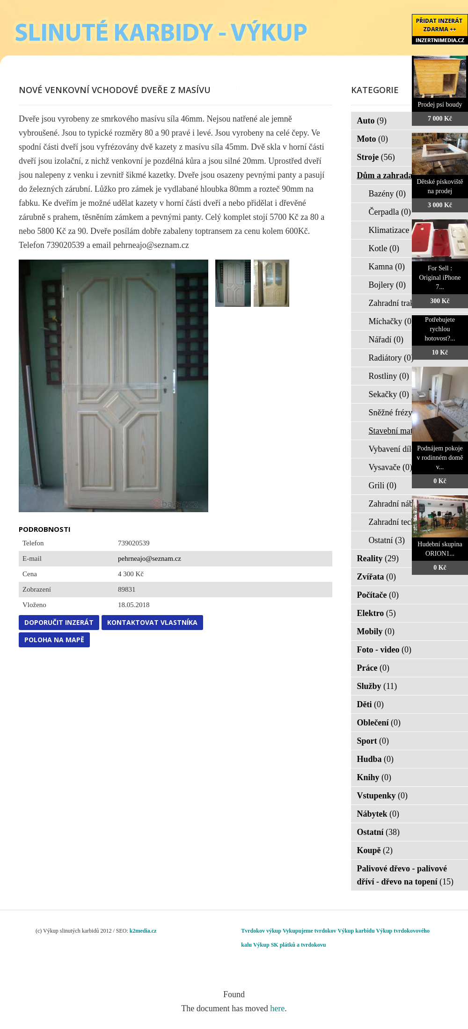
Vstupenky (382, 795)
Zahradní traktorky (406, 303)
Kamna (387, 266)
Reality (378, 558)
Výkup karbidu (356, 931)
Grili (383, 485)
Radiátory (391, 357)
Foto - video (384, 649)
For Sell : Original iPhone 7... (440, 277)
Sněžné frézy (396, 412)
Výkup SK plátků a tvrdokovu (289, 945)
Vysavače (390, 467)
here (277, 1008)
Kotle (384, 248)
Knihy (374, 777)
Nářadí (386, 339)
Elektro (376, 613)
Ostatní (387, 540)
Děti (370, 704)
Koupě (375, 850)
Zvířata (376, 576)
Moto (372, 139)
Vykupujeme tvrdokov (309, 931)
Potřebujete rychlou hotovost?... (440, 329)
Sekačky (389, 394)
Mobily (376, 631)
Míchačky (391, 321)
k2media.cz (143, 931)
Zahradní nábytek (404, 503)
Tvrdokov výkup (261, 931)
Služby (377, 686)
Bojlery (387, 285)
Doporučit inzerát (59, 622)
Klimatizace (395, 230)
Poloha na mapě (54, 639)
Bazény (387, 193)
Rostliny (389, 376)
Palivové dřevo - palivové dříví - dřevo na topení (405, 875)
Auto (372, 120)
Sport (373, 741)
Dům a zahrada (391, 175)
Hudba (375, 759)
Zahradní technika (405, 522)
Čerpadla (390, 212)
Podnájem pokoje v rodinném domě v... (440, 458)
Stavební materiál (404, 430)
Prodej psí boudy (440, 104)
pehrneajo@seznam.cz (149, 558)
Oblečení (379, 722)
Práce (373, 668)
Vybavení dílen (400, 449)
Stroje (376, 157)
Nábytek (378, 814)
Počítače (378, 595)
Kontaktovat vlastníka (152, 622)
